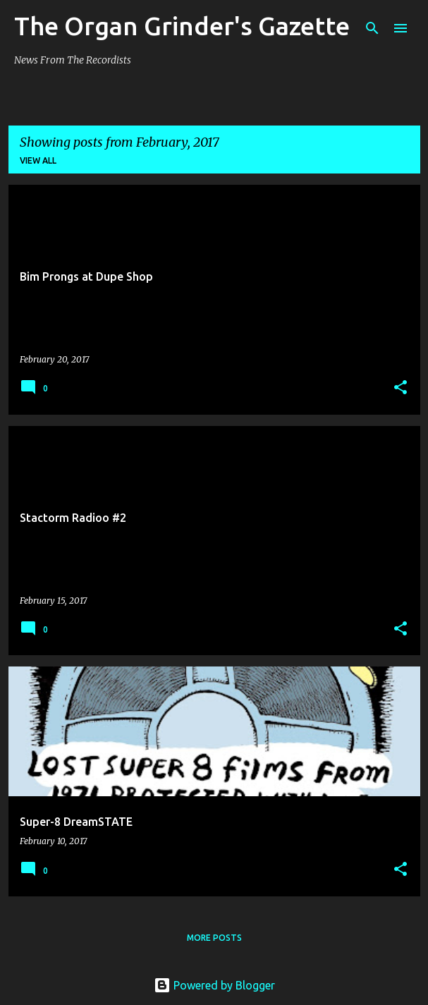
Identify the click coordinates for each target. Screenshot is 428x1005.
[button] (400, 388)
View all (38, 160)
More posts (214, 937)
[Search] (372, 28)
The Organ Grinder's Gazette (182, 25)
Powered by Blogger (214, 985)
